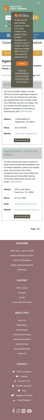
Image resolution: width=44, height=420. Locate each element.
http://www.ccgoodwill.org (26, 133)
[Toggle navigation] (39, 2)
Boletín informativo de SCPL (22, 255)
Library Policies (22, 344)
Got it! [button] (21, 64)
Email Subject (7, 75)
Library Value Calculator (22, 302)
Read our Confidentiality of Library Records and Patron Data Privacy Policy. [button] (22, 76)
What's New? (22, 325)
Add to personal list (22, 140)
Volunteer (22, 293)
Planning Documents (22, 339)
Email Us (24, 376)
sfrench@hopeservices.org (26, 204)
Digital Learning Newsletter (22, 265)
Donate (22, 297)
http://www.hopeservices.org (27, 210)
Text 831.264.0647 (24, 386)
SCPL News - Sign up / (19, 251)
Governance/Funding (22, 334)
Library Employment (22, 349)
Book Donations (24, 400)
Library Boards (22, 330)
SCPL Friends (22, 288)
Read (31, 251)
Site (8, 26)
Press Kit (22, 353)
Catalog (9, 22)
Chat (24, 391)
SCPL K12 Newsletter (22, 260)
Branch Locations (24, 372)
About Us (22, 320)
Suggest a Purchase (24, 395)
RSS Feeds (22, 270)
